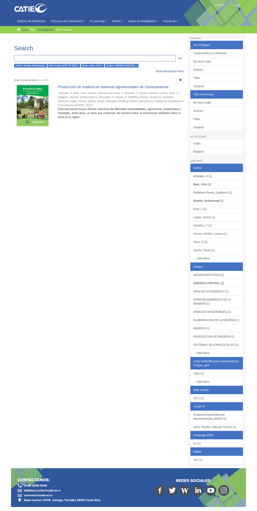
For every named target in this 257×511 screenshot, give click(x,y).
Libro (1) (199, 373)
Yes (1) (198, 459)
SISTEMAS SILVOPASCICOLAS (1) (216, 344)
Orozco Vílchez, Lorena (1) (210, 233)
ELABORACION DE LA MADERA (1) (217, 320)
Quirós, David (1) (204, 250)
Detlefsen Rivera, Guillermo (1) (213, 192)
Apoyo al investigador (142, 21)
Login (197, 143)
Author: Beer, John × (92, 65)
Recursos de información (67, 21)
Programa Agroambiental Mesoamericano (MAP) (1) (210, 416)
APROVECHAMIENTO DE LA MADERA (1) (212, 301)
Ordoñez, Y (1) (203, 225)
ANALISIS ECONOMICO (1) (211, 291)
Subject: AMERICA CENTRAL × (122, 65)
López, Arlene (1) (204, 217)
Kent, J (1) (200, 209)
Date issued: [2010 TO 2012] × (64, 65)
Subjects (199, 86)
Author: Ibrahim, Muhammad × (30, 65)
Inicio (24, 29)
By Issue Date (202, 61)
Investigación (46, 29)
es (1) (197, 443)
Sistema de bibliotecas (31, 21)
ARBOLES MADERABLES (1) (212, 311)
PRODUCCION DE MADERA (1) (214, 336)
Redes (117, 21)
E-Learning (98, 21)
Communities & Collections (210, 53)
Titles (197, 78)
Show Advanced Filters (170, 71)
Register (199, 151)
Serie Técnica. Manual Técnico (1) (215, 426)
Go (180, 58)
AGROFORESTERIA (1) (209, 274)
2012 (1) (199, 398)
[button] (221, 5)
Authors (198, 69)
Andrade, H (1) (203, 176)
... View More (202, 258)
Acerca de (170, 21)
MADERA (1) (202, 328)
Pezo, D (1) (201, 242)
